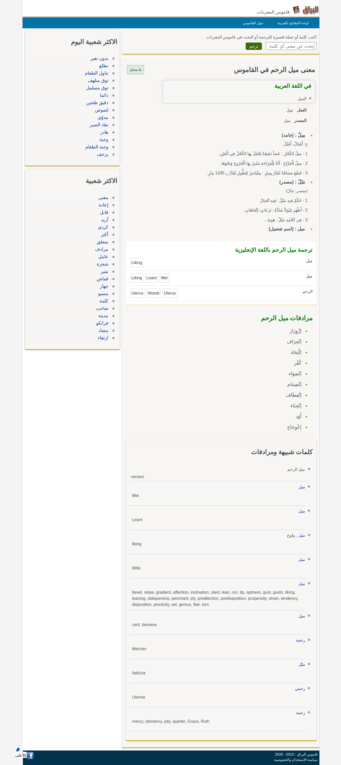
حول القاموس (252, 23)
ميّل (300, 664)
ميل (300, 487)
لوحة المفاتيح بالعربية (291, 23)
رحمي (299, 688)
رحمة (299, 640)
